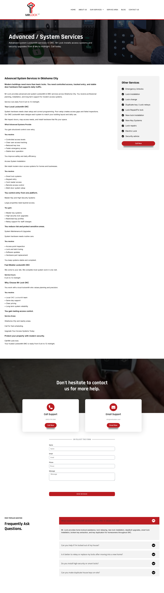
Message (52, 471)
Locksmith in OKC (44, 94)
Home (73, 10)
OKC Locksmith (14, 114)
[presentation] (65, 486)
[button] (96, 9)
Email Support (113, 416)
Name (51, 445)
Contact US (134, 10)
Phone (51, 462)
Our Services (97, 10)
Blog (123, 10)
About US (83, 10)
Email (51, 454)
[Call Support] (50, 409)
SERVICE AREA (112, 10)
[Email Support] (113, 409)
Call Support (50, 416)
